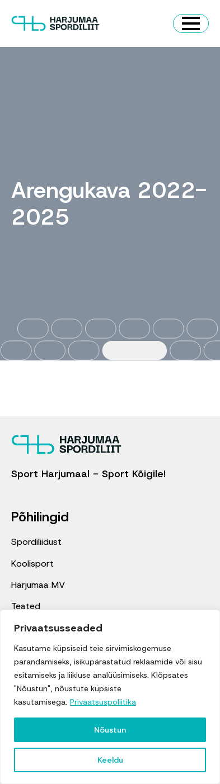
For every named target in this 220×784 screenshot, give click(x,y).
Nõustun (110, 730)
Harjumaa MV (38, 585)
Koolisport (32, 563)
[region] (110, 697)
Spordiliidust (36, 542)
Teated (25, 606)
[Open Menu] (191, 23)
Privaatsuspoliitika (103, 702)
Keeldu (110, 760)
